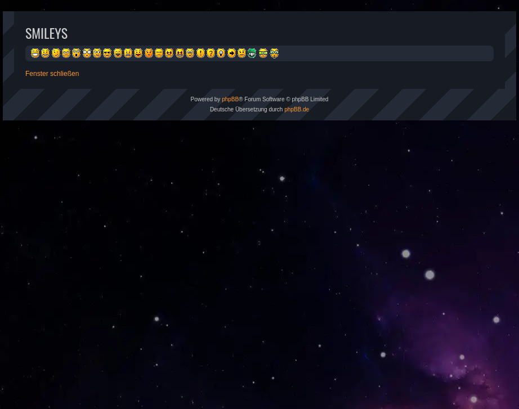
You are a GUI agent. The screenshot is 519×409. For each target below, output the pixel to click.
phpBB (230, 99)
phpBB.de (296, 109)
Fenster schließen (52, 74)
